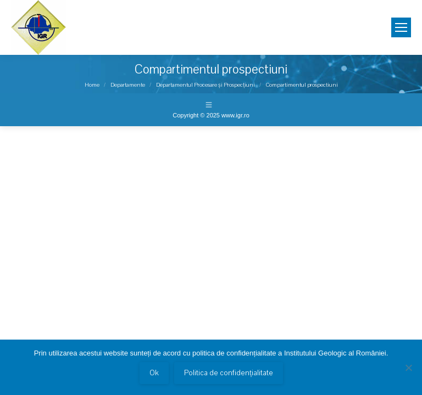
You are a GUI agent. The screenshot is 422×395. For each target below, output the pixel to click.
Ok (154, 373)
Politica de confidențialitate (228, 373)
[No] (408, 367)
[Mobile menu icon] (401, 27)
